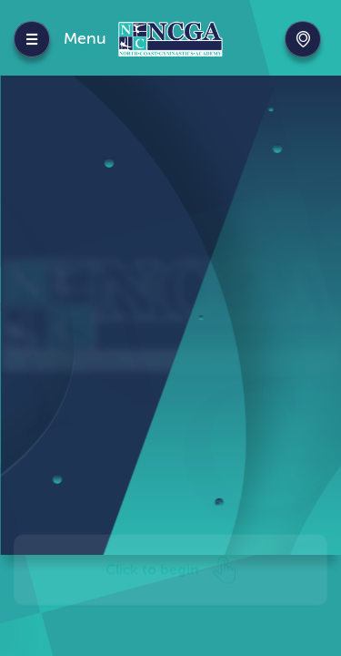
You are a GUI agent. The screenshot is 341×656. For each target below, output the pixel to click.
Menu (85, 38)
